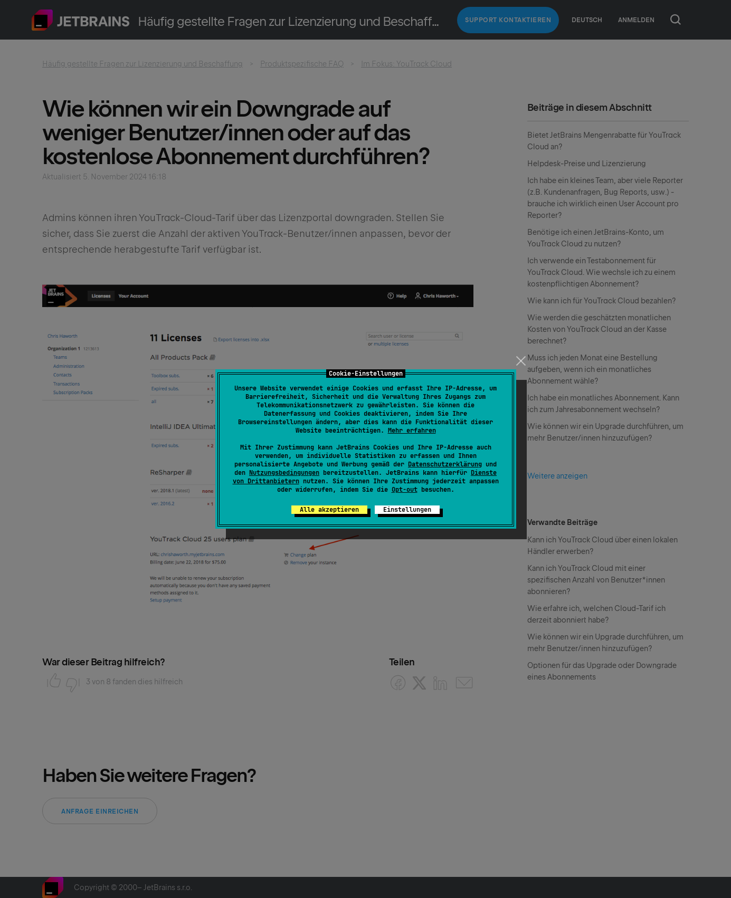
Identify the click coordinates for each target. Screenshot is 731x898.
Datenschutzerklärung (445, 464)
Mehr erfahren (412, 430)
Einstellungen (407, 509)
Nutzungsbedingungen (284, 473)
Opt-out (404, 489)
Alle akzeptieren (329, 509)
